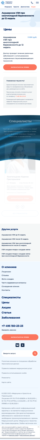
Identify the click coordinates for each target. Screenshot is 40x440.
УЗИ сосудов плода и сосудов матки (16, 250)
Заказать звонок (9, 330)
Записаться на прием (20, 67)
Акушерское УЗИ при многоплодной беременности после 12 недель (16, 244)
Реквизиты (6, 378)
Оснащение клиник (10, 286)
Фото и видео (8, 279)
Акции (33, 7)
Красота (16, 7)
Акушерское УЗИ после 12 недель (15, 239)
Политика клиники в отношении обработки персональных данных (19, 362)
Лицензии (6, 272)
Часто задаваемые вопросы (14, 283)
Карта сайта (6, 382)
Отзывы (5, 275)
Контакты (6, 290)
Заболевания (11, 317)
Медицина (8, 7)
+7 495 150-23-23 (20, 96)
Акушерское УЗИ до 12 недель (14, 235)
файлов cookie (13, 435)
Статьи (6, 312)
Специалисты (11, 297)
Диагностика (25, 7)
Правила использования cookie (14, 373)
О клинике (9, 267)
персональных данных (27, 435)
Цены (5, 302)
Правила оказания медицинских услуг (17, 368)
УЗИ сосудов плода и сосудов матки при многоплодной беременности (16, 255)
